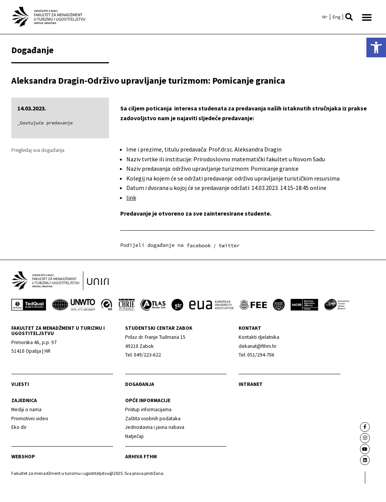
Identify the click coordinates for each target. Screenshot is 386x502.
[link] (376, 47)
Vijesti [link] (20, 402)
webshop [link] (23, 474)
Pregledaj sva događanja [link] (37, 150)
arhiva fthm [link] (141, 475)
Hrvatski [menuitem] (325, 17)
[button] (349, 17)
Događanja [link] (139, 402)
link (131, 197)
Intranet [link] (251, 402)
